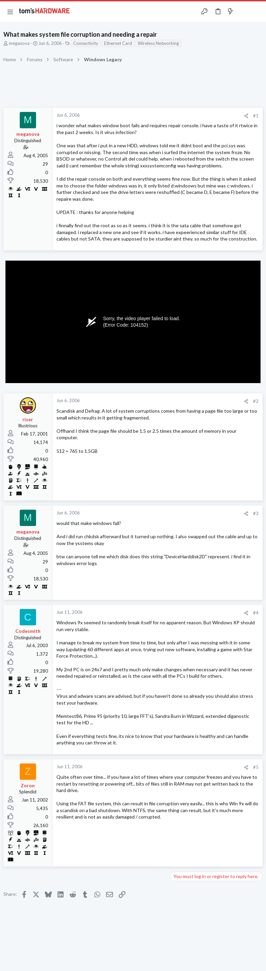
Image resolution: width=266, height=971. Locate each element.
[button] (10, 11)
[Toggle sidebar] (243, 11)
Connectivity (85, 43)
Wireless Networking (158, 43)
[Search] (257, 12)
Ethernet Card (118, 43)
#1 (256, 115)
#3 (256, 513)
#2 (256, 401)
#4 (256, 612)
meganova (19, 43)
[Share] (246, 116)
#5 (256, 767)
